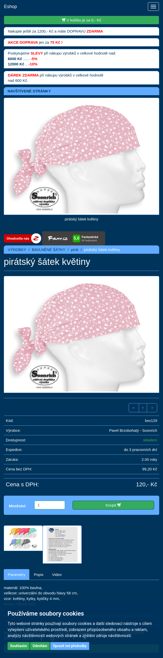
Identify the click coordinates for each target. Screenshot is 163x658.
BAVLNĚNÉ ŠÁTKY (48, 249)
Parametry (16, 574)
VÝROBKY (17, 249)
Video (57, 574)
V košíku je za (81, 20)
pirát (74, 249)
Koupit (113, 505)
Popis (38, 574)
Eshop (10, 6)
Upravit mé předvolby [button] (69, 646)
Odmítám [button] (40, 646)
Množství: (17, 506)
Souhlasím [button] (18, 646)
